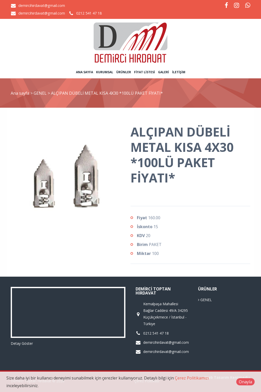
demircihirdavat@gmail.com (41, 5)
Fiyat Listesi (144, 72)
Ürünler (123, 72)
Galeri (163, 72)
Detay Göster (22, 343)
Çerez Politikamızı (192, 378)
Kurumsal (104, 72)
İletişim (178, 72)
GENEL (41, 93)
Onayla (245, 382)
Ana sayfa (84, 72)
